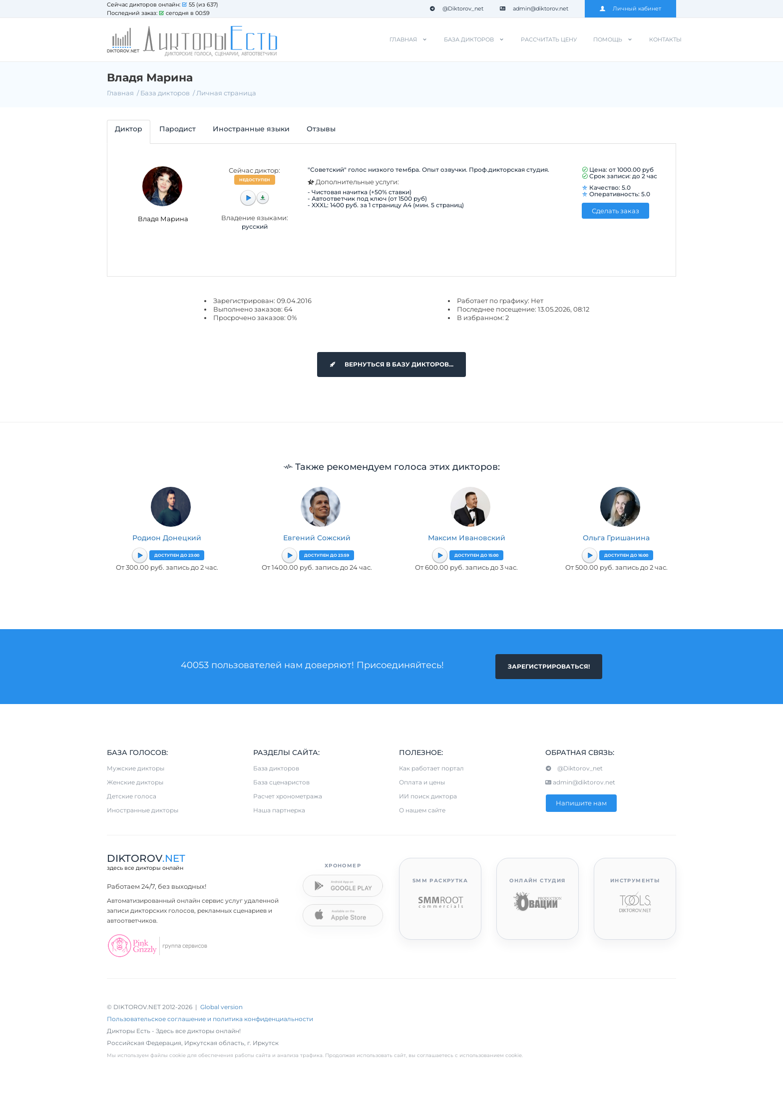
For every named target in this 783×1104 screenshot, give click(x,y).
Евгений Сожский (317, 537)
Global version (221, 1007)
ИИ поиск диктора (428, 796)
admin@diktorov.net (534, 8)
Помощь (607, 39)
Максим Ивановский (466, 537)
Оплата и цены (422, 782)
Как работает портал (431, 768)
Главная (403, 39)
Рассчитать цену (549, 39)
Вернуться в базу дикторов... (391, 364)
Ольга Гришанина (616, 537)
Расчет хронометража (287, 796)
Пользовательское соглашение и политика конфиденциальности (210, 1019)
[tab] (128, 131)
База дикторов (469, 39)
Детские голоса (131, 796)
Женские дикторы (135, 782)
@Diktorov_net (456, 8)
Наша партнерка (279, 810)
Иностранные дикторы (142, 810)
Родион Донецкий (166, 537)
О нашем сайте (422, 810)
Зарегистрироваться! (549, 666)
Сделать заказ (615, 211)
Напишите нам (581, 803)
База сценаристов (281, 782)
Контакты (665, 39)
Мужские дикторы (135, 768)
